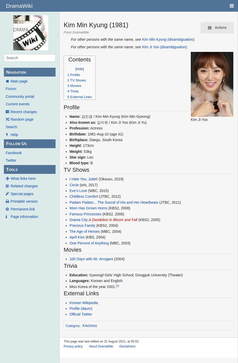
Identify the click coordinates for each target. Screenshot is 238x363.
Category (73, 326)
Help (14, 135)
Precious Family (83, 225)
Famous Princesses (85, 214)
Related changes (24, 186)
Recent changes (24, 112)
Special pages (22, 194)
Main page (19, 81)
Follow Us (16, 143)
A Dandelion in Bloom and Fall (113, 220)
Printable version (24, 201)
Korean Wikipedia (84, 303)
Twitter (11, 160)
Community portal (20, 96)
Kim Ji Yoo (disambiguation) (164, 47)
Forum (11, 89)
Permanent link (23, 209)
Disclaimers (127, 346)
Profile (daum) (81, 308)
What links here (23, 178)
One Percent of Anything (89, 243)
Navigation (16, 72)
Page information (24, 217)
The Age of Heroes (85, 231)
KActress (90, 326)
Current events (18, 104)
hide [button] (79, 69)
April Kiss (77, 237)
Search (11, 127)
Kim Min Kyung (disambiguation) (168, 39)
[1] (117, 285)
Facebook (14, 153)
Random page (22, 119)
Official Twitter (81, 314)
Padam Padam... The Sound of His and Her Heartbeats (114, 202)
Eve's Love (78, 191)
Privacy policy (73, 346)
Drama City (79, 220)
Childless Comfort (84, 196)
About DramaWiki (101, 346)
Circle (74, 185)
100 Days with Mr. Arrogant (91, 259)
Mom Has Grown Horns (88, 208)
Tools (11, 169)
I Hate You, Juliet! (84, 179)
